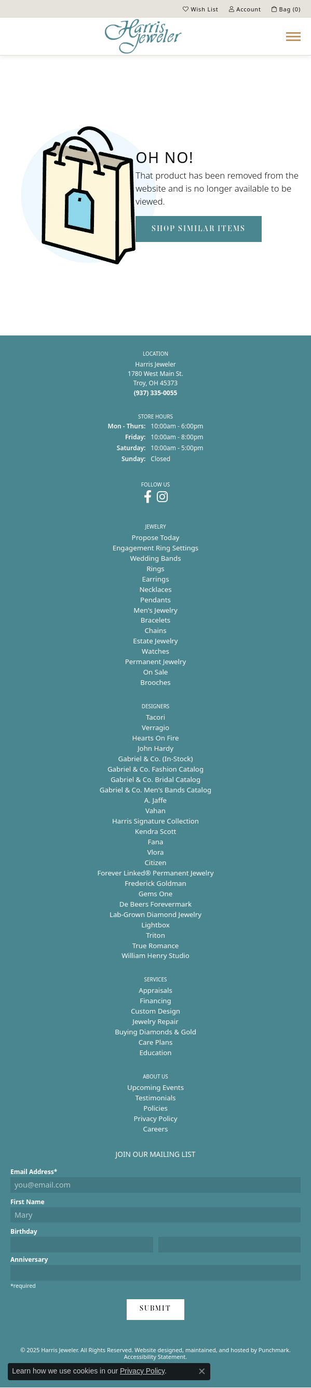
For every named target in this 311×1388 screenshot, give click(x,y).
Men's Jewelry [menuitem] (155, 610)
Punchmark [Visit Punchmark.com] (274, 1350)
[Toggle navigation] (293, 36)
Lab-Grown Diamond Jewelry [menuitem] (155, 914)
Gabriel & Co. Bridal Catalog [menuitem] (155, 779)
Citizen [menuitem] (155, 862)
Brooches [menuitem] (155, 682)
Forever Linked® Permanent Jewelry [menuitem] (155, 873)
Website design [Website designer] (154, 1350)
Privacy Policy (142, 1371)
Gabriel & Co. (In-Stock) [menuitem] (155, 758)
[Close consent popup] (202, 1371)
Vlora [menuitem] (155, 852)
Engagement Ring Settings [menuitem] (155, 547)
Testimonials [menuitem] (156, 1097)
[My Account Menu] (245, 9)
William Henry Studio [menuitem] (155, 955)
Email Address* (33, 1171)
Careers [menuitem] (155, 1129)
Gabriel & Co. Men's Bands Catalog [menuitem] (155, 789)
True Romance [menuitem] (155, 945)
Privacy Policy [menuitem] (156, 1118)
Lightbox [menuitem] (155, 924)
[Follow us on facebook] (148, 497)
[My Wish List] (201, 9)
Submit (155, 1308)
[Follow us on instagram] (162, 497)
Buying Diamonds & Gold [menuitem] (155, 1031)
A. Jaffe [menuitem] (155, 800)
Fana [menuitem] (155, 841)
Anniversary (29, 1259)
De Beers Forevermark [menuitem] (155, 904)
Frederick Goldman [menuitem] (155, 883)
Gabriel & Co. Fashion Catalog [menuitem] (155, 769)
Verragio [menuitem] (155, 727)
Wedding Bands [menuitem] (155, 558)
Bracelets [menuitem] (155, 620)
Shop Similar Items (199, 229)
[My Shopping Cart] (286, 9)
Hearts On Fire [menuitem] (155, 738)
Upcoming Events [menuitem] (155, 1087)
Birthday (23, 1231)
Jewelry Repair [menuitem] (155, 1021)
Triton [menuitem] (155, 935)
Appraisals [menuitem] (155, 990)
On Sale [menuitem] (155, 672)
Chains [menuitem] (155, 630)
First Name (27, 1201)
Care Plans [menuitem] (156, 1042)
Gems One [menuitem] (156, 893)
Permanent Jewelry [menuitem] (155, 661)
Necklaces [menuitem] (155, 589)
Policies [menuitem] (155, 1108)
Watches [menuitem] (155, 651)
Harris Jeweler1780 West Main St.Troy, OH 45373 (155, 378)
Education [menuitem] (155, 1052)
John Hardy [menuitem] (155, 748)
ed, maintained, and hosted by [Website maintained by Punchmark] (217, 1350)
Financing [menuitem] (155, 1000)
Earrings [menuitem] (155, 579)
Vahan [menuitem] (155, 810)
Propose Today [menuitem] (156, 537)
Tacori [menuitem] (155, 717)
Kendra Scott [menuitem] (156, 831)
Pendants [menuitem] (155, 599)
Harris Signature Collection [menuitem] (155, 821)
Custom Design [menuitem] (155, 1011)
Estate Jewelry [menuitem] (155, 640)
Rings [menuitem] (155, 568)
